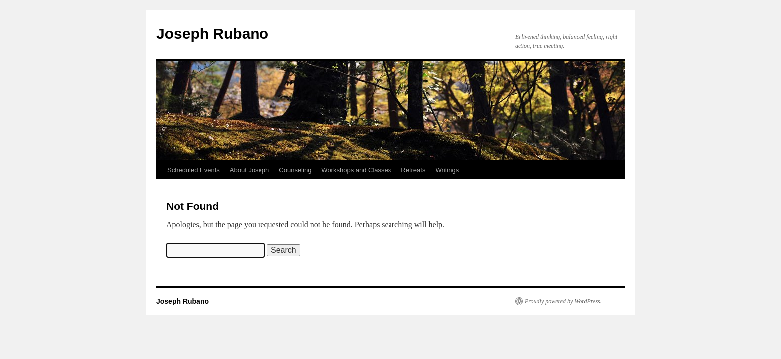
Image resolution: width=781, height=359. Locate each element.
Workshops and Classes (356, 170)
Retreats (413, 170)
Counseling (295, 170)
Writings (447, 170)
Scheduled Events (193, 170)
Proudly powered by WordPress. (563, 301)
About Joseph (249, 170)
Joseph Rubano (212, 33)
